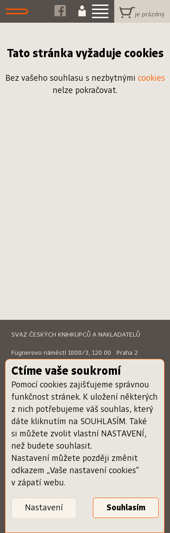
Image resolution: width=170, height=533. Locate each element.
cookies (151, 78)
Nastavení (44, 508)
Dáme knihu (19, 11)
